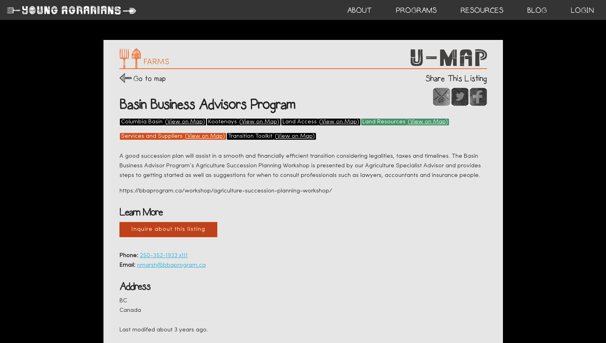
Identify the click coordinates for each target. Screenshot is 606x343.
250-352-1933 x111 (164, 256)
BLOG (537, 10)
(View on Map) (185, 122)
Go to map (149, 78)
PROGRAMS (416, 10)
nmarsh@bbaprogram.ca (171, 265)
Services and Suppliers (152, 136)
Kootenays (222, 122)
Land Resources (383, 122)
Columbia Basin (142, 122)
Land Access (299, 122)
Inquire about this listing (168, 229)
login (582, 10)
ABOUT (359, 10)
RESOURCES (482, 10)
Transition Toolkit (250, 136)
